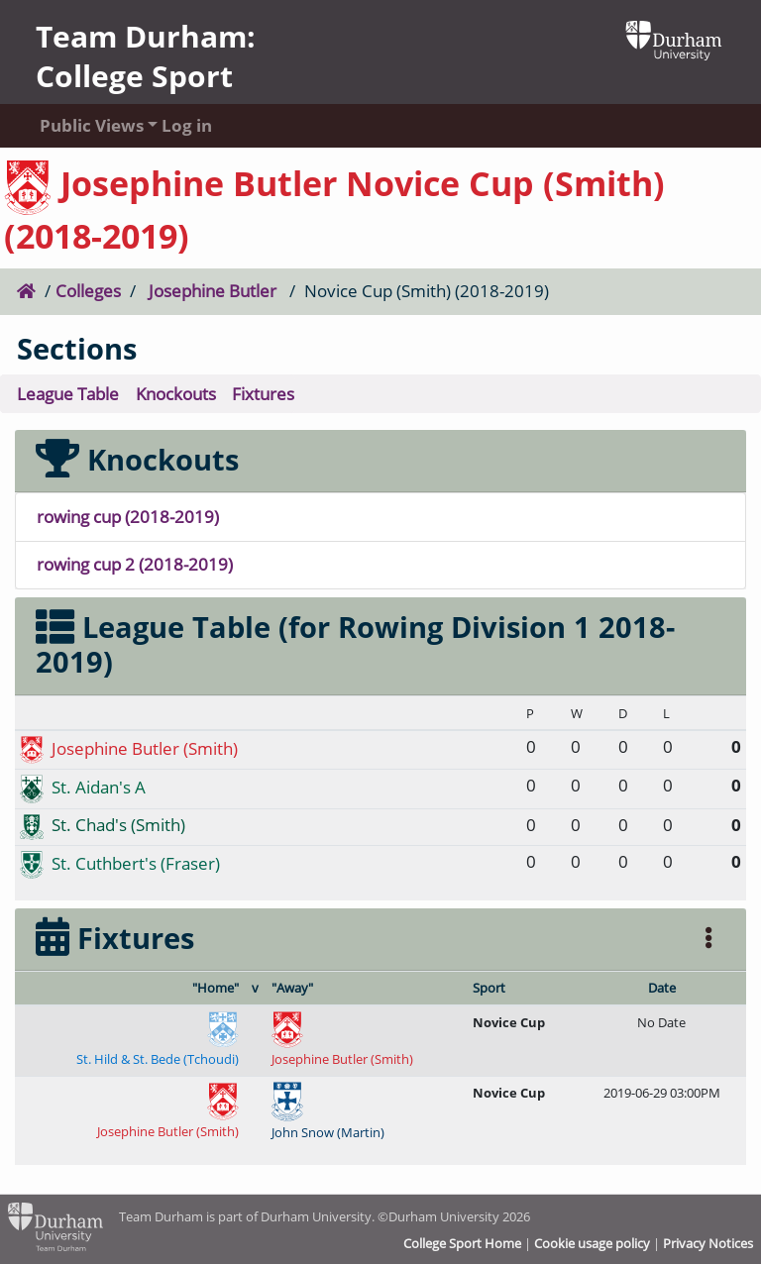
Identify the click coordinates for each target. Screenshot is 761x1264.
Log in (187, 125)
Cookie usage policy (592, 1243)
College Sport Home (462, 1243)
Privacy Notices (708, 1243)
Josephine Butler (212, 290)
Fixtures (263, 393)
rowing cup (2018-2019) (128, 516)
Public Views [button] (81, 125)
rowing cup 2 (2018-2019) (135, 564)
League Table (68, 393)
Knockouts (176, 393)
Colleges (88, 290)
